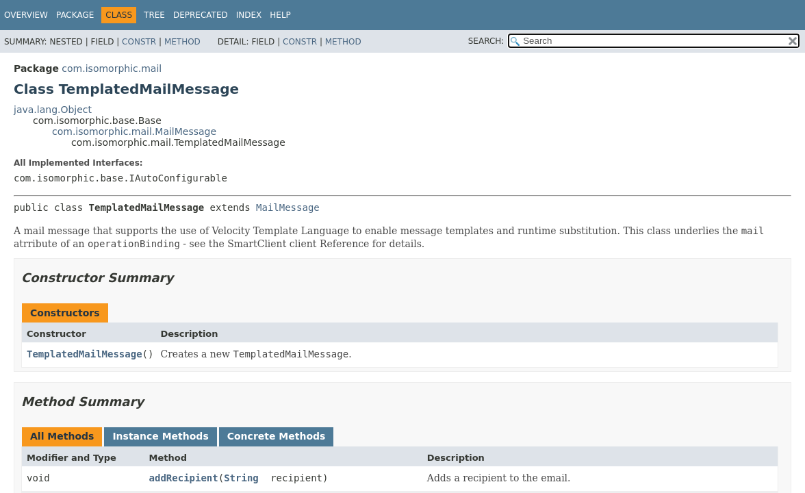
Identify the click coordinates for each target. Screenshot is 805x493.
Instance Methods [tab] (160, 436)
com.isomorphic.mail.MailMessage (134, 131)
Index (249, 15)
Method (182, 42)
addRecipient (183, 477)
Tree (154, 15)
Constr (139, 42)
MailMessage (288, 207)
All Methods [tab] (62, 436)
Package (75, 15)
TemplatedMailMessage (84, 354)
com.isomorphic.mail (112, 68)
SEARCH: (486, 41)
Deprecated (200, 15)
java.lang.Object (53, 109)
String (241, 477)
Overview (26, 15)
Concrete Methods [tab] (276, 436)
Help (280, 15)
